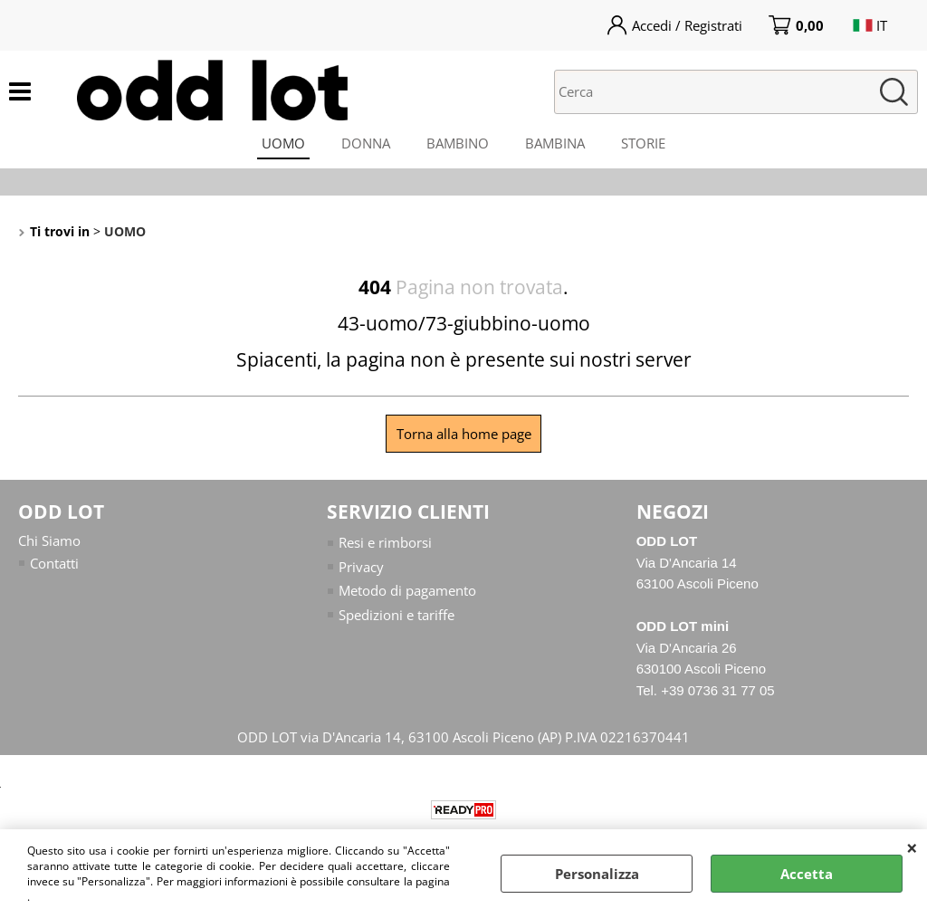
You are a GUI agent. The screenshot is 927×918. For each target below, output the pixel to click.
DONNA (365, 143)
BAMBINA (555, 143)
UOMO (283, 143)
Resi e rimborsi (385, 542)
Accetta (806, 874)
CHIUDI (912, 847)
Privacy (361, 567)
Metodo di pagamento (407, 590)
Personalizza (597, 874)
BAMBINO (457, 143)
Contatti (54, 563)
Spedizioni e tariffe (396, 615)
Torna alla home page (464, 434)
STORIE (643, 143)
